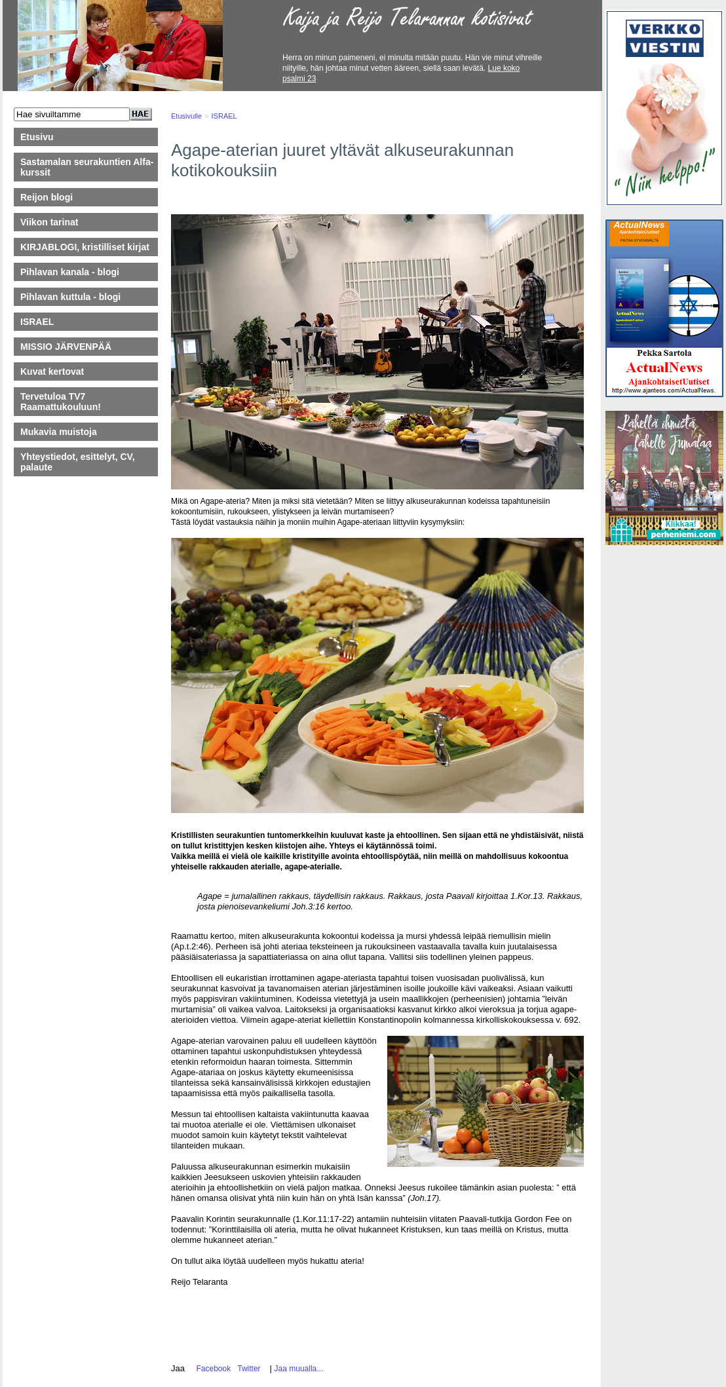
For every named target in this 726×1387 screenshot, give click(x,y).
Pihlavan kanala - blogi (69, 272)
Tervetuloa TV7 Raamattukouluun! (60, 401)
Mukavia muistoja (58, 432)
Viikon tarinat (49, 222)
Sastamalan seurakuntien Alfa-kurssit (86, 167)
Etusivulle (186, 116)
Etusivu (37, 137)
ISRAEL (37, 321)
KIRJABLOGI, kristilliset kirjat (84, 247)
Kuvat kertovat (52, 371)
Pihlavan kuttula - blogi (70, 297)
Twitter (247, 1368)
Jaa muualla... (299, 1368)
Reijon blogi (46, 197)
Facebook (211, 1368)
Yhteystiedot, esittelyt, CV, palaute (77, 461)
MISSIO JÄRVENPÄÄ (72, 346)
